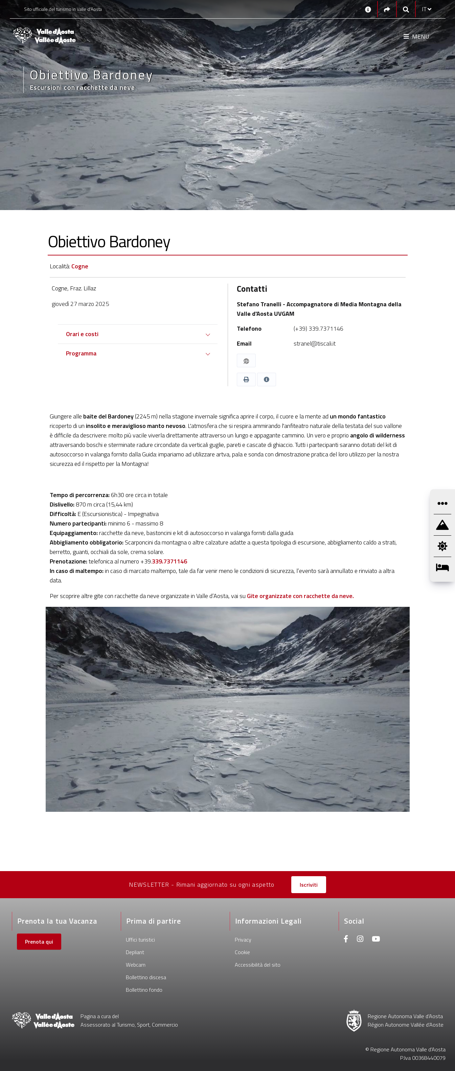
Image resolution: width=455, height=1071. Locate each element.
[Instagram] (360, 939)
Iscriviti (309, 885)
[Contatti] (368, 9)
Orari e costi (82, 333)
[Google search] (406, 9)
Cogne (79, 266)
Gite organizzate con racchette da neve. (300, 595)
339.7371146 (169, 561)
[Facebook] (346, 939)
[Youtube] (376, 939)
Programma (81, 353)
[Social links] (387, 9)
